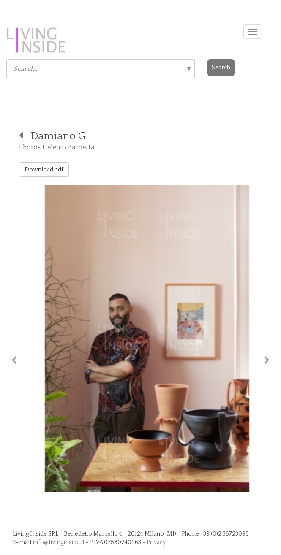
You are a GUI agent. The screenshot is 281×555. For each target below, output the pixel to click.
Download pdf (44, 169)
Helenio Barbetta (68, 147)
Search (221, 67)
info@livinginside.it (59, 542)
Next (269, 360)
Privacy (156, 542)
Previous (12, 360)
